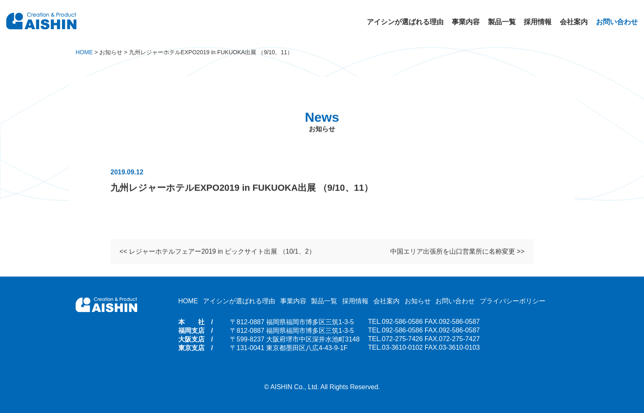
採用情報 (538, 22)
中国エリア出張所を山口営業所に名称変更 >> (457, 252)
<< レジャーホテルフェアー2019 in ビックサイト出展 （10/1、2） (217, 252)
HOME (188, 301)
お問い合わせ (617, 22)
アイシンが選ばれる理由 (405, 22)
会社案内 (574, 22)
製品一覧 (502, 22)
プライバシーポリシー (512, 301)
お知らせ (418, 301)
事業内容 (466, 22)
